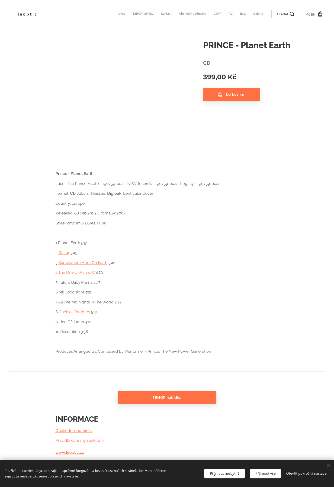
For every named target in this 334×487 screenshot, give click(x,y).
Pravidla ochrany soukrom (79, 440)
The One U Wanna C (76, 272)
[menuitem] (212, 14)
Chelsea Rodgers (74, 311)
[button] (285, 14)
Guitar (63, 252)
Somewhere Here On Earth (82, 262)
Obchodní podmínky (74, 430)
